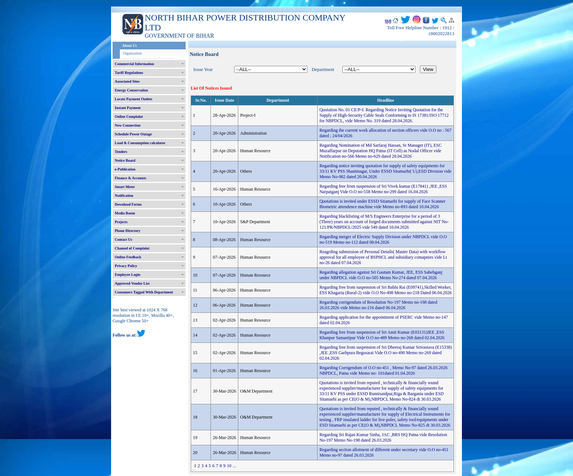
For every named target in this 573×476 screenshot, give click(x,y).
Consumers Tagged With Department (144, 292)
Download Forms (128, 204)
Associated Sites (127, 81)
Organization (132, 53)
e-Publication (125, 169)
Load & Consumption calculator (140, 143)
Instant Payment (128, 108)
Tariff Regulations (129, 73)
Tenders (121, 152)
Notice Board (125, 160)
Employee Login (127, 275)
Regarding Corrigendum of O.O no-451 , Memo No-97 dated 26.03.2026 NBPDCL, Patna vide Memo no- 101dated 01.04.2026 (383, 370)
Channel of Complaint (132, 248)
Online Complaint (129, 117)
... (234, 465)
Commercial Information (134, 64)
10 (229, 465)
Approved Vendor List (132, 283)
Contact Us (123, 239)
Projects (121, 222)
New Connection (127, 125)
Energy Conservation (131, 90)
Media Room (125, 213)
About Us (129, 46)
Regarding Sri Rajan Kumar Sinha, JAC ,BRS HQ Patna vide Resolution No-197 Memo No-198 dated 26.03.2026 (383, 437)
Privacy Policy (126, 266)
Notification (124, 196)
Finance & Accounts (130, 178)
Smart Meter (125, 187)
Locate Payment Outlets (133, 99)
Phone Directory (127, 231)
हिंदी (388, 22)
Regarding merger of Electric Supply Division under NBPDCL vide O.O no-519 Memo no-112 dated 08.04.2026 (383, 239)
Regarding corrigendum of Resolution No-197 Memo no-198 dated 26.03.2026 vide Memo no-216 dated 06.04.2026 (378, 305)
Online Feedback (128, 257)
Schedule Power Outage (133, 134)
